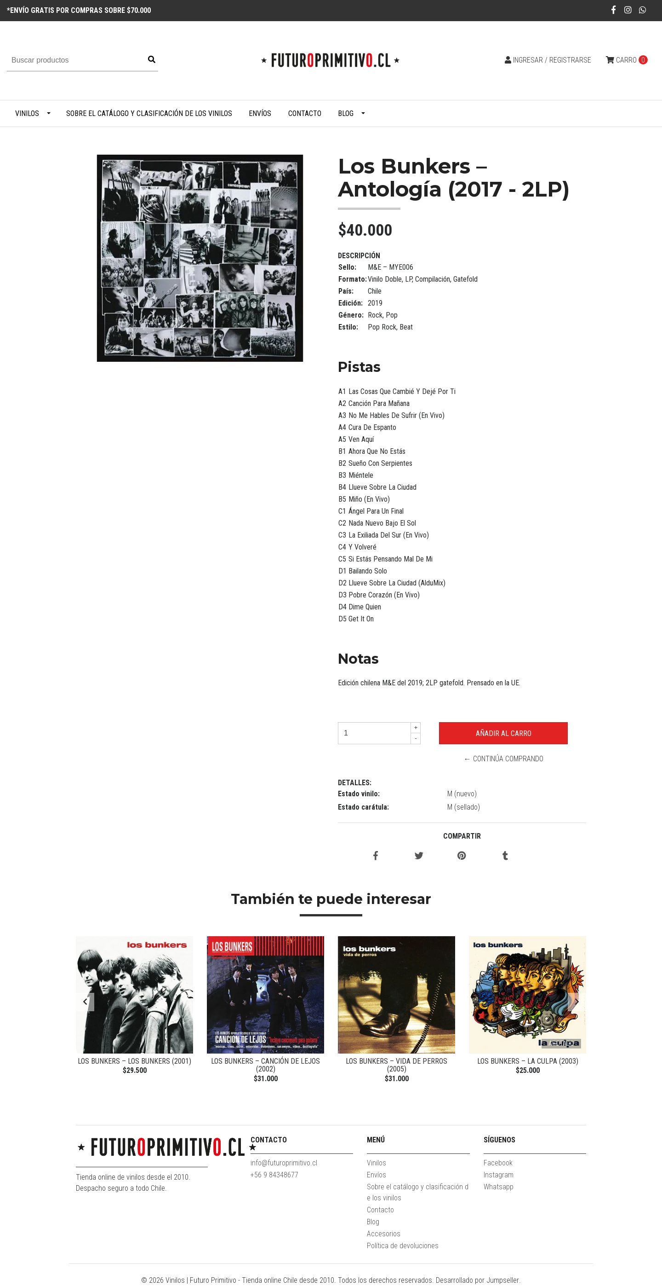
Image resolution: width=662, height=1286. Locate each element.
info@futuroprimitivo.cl (284, 1163)
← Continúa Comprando (503, 758)
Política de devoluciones (403, 1245)
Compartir (462, 836)
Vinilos (27, 113)
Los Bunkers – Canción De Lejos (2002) (265, 1065)
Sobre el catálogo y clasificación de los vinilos (149, 113)
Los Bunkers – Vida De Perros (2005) (396, 1065)
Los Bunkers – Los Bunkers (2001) (134, 1061)
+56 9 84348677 (274, 1174)
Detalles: (354, 782)
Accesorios (383, 1233)
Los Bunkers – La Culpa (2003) (527, 1061)
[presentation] (85, 1002)
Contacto (304, 113)
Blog (346, 113)
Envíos (260, 113)
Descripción (359, 255)
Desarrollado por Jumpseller (477, 1280)
